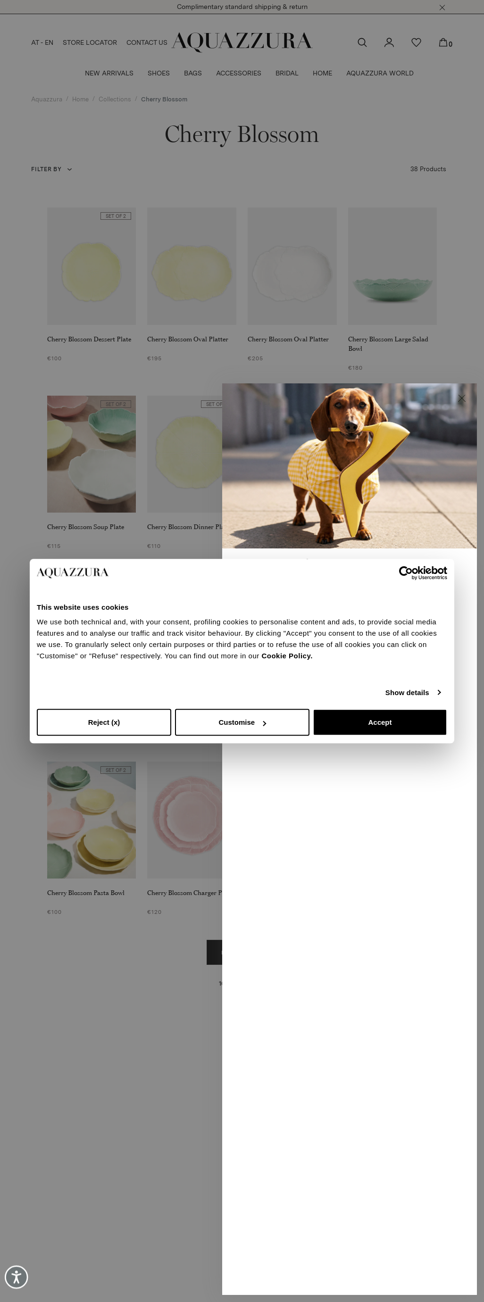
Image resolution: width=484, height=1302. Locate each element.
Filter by (46, 169)
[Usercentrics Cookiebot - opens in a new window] (406, 573)
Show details (407, 692)
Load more (242, 952)
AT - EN (42, 42)
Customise (242, 722)
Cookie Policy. (286, 656)
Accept (380, 722)
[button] (442, 7)
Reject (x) (104, 722)
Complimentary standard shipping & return (242, 6)
